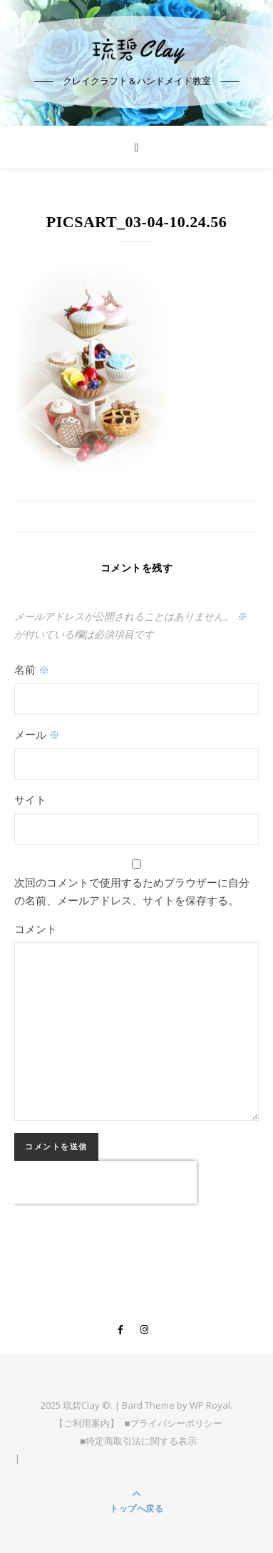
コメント (35, 929)
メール (37, 734)
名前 (31, 669)
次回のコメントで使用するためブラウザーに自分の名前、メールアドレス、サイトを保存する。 (131, 891)
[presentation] (105, 1182)
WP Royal (210, 1405)
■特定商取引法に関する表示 (138, 1440)
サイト (30, 799)
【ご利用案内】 (86, 1423)
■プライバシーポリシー (174, 1423)
